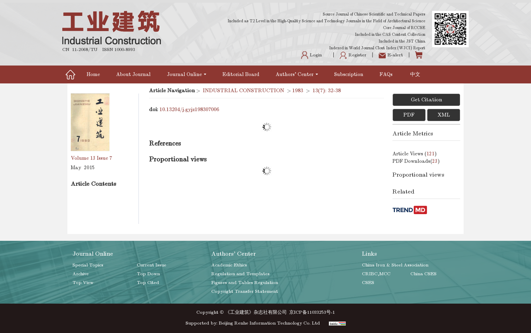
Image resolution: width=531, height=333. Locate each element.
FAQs (387, 74)
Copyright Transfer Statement (244, 291)
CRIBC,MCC (376, 274)
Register (353, 55)
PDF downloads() (416, 161)
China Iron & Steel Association (395, 265)
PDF (409, 115)
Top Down (148, 274)
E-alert (391, 55)
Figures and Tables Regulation (244, 282)
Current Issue (151, 265)
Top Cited (148, 282)
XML (444, 115)
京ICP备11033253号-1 (312, 312)
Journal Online (186, 74)
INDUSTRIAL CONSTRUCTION (243, 90)
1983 (297, 90)
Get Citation (426, 100)
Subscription (348, 74)
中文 (415, 74)
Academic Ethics (229, 265)
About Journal (133, 74)
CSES (368, 282)
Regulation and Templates (240, 274)
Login (311, 55)
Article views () (414, 154)
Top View (82, 282)
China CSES (423, 274)
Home (93, 74)
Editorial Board (240, 74)
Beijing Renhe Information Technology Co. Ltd (269, 323)
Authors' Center (297, 74)
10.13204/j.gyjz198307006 (189, 109)
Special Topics (87, 265)
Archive (80, 274)
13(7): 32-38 (327, 90)
